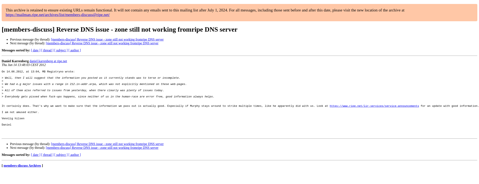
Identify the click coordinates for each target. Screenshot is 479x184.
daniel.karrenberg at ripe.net (48, 61)
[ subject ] (61, 50)
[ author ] (74, 50)
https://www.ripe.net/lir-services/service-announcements (374, 113)
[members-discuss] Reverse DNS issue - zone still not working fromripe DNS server (107, 39)
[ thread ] (47, 50)
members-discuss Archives (22, 178)
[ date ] (35, 50)
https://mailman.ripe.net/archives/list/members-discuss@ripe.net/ (58, 14)
